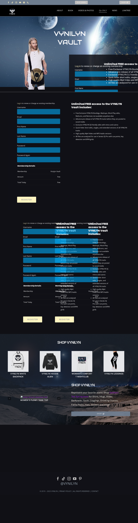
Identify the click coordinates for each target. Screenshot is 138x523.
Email (77, 79)
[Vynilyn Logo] (12, 7)
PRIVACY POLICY (65, 518)
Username (78, 70)
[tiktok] (12, 2)
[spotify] (24, 2)
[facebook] (8, 2)
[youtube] (20, 2)
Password (21, 145)
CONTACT (94, 518)
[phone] (28, 2)
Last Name (21, 136)
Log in (78, 66)
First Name (79, 88)
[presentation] (33, 189)
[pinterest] (80, 505)
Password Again (23, 155)
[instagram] (16, 2)
